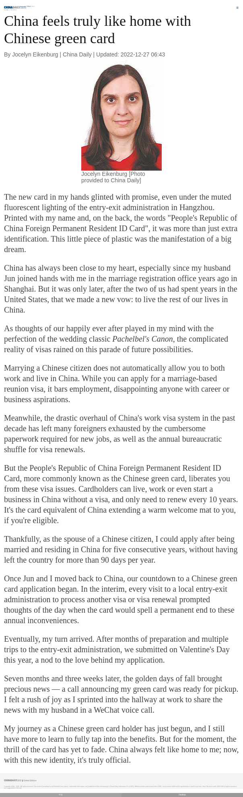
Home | (7, 10)
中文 (61, 795)
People (13, 10)
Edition (31, 6)
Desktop (182, 795)
